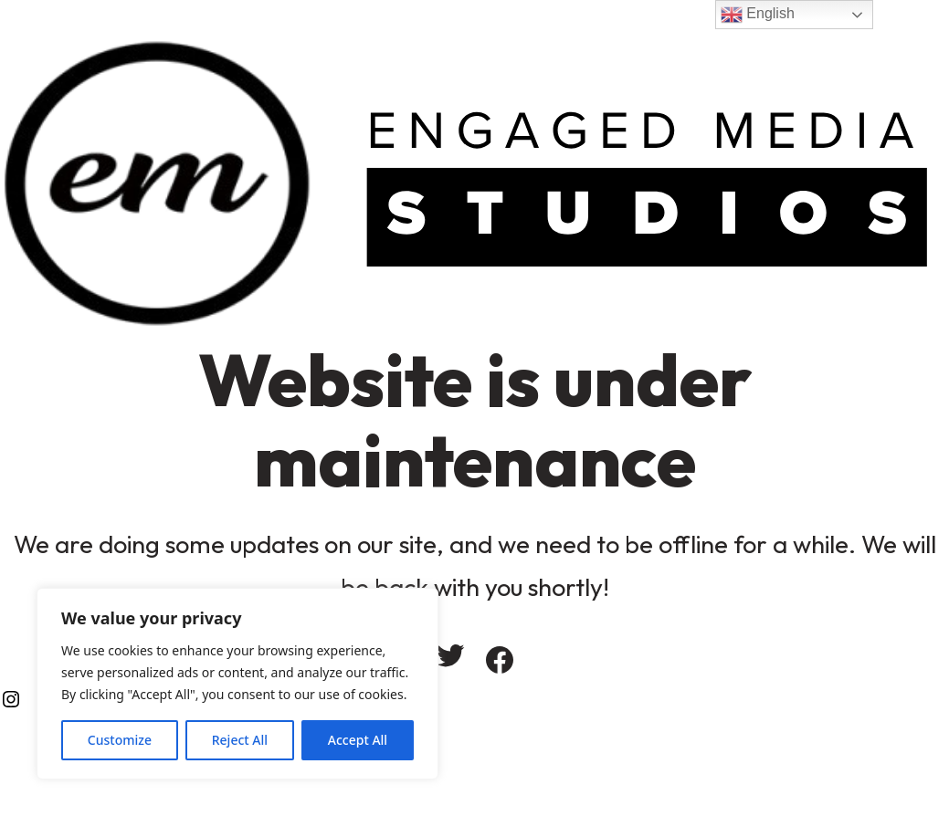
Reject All (240, 739)
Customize (120, 739)
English (758, 15)
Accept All (357, 739)
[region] (237, 683)
